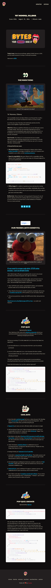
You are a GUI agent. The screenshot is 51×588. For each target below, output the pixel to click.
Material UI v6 (12, 468)
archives (46, 4)
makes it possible (13, 151)
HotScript (33, 431)
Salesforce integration (31, 332)
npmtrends (20, 579)
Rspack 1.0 (11, 426)
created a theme (22, 444)
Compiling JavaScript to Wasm (29, 473)
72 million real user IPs (16, 292)
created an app (20, 419)
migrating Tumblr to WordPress (23, 455)
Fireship (30, 583)
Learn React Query (33, 579)
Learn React (26, 579)
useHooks (41, 579)
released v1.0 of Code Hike (26, 451)
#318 (15, 58)
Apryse (29, 330)
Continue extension (29, 153)
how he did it (15, 420)
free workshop (28, 438)
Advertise (15, 579)
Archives (10, 579)
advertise (39, 4)
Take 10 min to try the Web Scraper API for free (20, 301)
